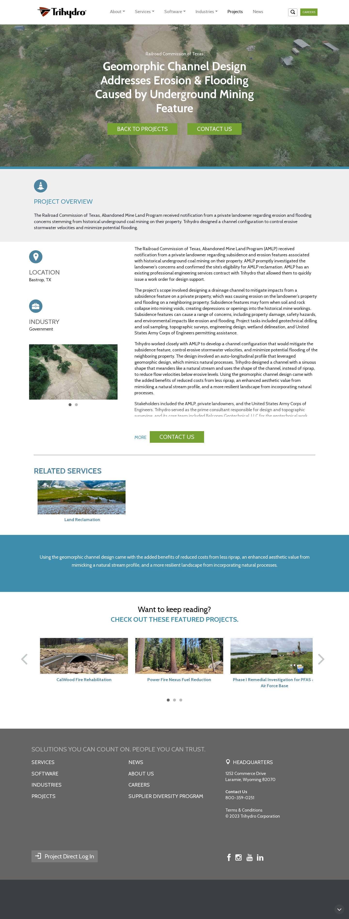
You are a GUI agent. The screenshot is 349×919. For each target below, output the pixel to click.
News (258, 11)
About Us (141, 802)
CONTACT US (214, 128)
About (115, 11)
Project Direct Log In (69, 895)
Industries (205, 11)
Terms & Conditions (243, 839)
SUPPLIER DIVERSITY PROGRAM (165, 825)
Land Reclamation (77, 528)
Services (143, 11)
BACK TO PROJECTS (142, 128)
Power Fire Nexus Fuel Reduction (174, 708)
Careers (308, 12)
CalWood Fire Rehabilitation (79, 708)
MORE (140, 445)
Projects (235, 11)
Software (173, 11)
